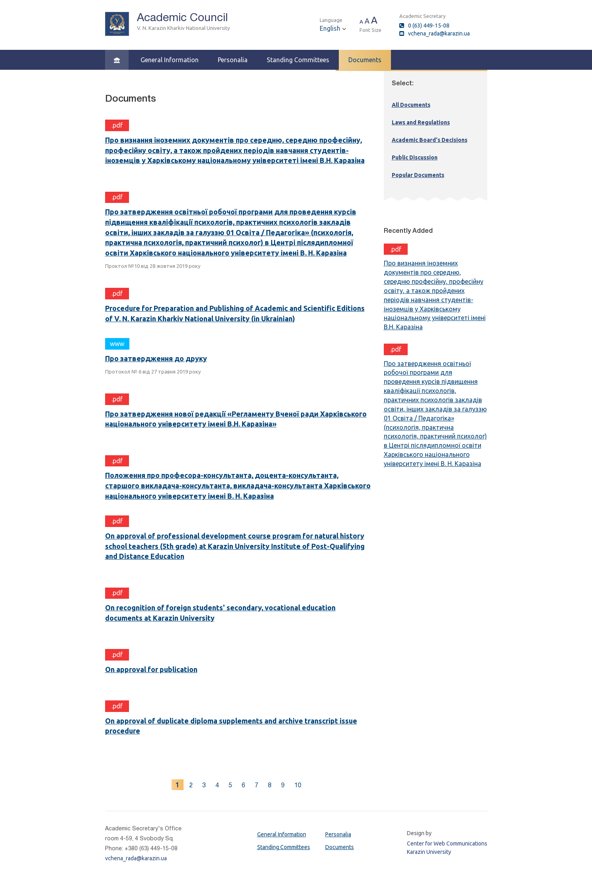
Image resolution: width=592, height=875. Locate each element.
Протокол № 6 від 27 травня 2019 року (153, 371)
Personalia (233, 59)
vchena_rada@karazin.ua (439, 33)
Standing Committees (298, 59)
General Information (170, 59)
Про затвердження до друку (156, 358)
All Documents (411, 105)
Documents (364, 59)
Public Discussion (415, 157)
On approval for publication (151, 669)
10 (297, 785)
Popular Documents (418, 175)
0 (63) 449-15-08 (428, 25)
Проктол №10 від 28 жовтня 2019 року (152, 266)
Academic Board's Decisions (429, 140)
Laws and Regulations (421, 122)
